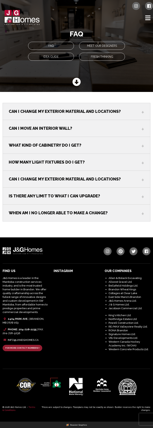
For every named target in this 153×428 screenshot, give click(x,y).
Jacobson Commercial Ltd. (125, 308)
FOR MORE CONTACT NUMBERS (22, 348)
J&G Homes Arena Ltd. (123, 300)
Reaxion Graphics (78, 425)
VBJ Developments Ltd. (123, 337)
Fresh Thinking (102, 56)
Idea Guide (51, 56)
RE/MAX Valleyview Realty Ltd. (128, 326)
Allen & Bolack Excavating (125, 278)
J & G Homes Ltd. (119, 304)
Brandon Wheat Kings (122, 289)
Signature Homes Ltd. (122, 334)
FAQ (51, 45)
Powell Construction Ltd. (124, 322)
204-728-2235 (27, 329)
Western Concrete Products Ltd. (129, 349)
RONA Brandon (118, 330)
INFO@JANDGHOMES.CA (23, 339)
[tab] (76, 111)
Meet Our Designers (102, 45)
